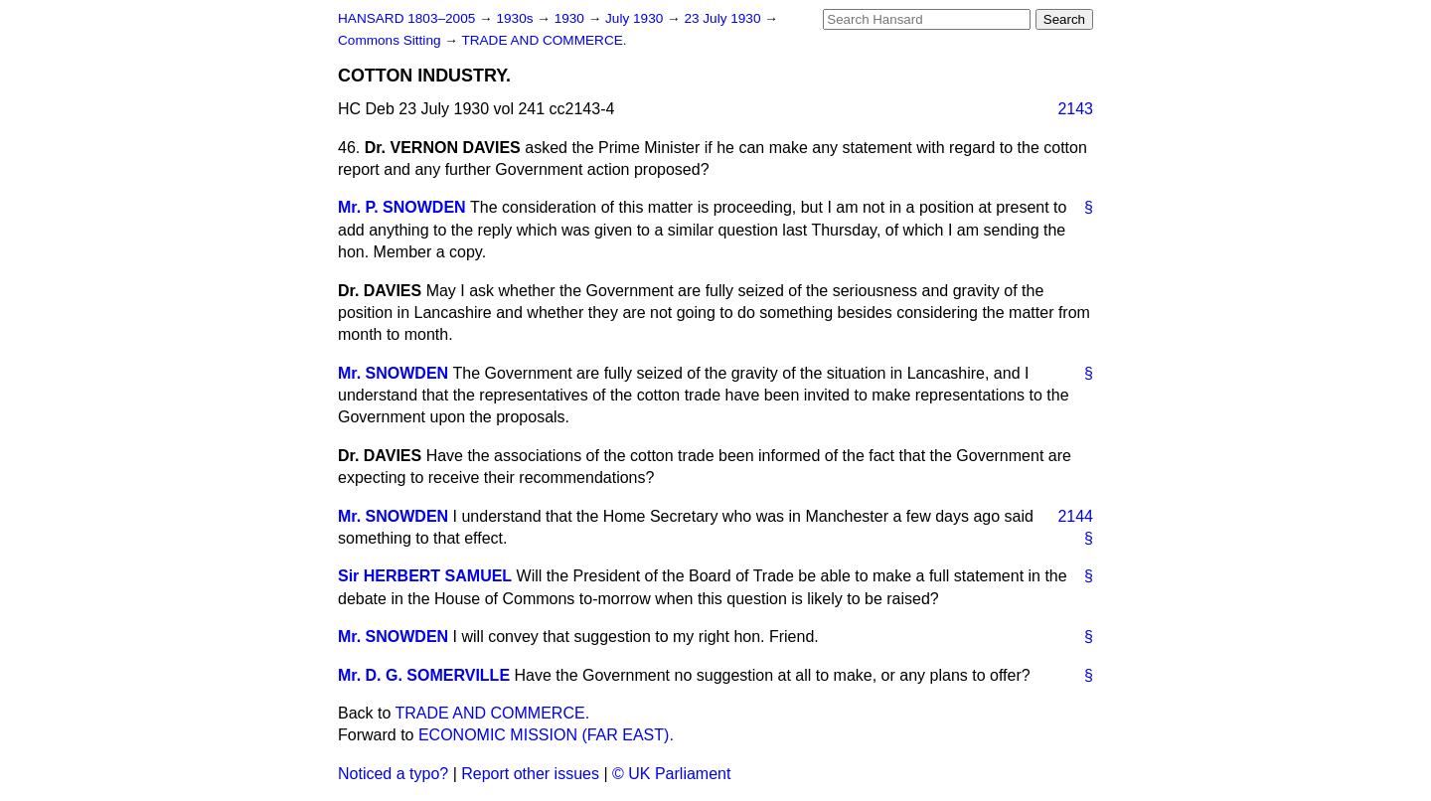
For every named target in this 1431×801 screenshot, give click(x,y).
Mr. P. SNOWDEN (402, 207)
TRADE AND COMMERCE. (543, 40)
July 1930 (636, 18)
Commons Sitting (391, 40)
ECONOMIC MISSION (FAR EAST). (546, 734)
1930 (571, 18)
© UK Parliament (671, 773)
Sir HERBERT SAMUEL (425, 575)
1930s (516, 18)
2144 (1075, 516)
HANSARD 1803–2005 (406, 18)
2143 (1075, 108)
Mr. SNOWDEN (393, 373)
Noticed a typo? (393, 773)
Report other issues (530, 773)
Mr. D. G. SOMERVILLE (424, 675)
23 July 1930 (724, 18)
